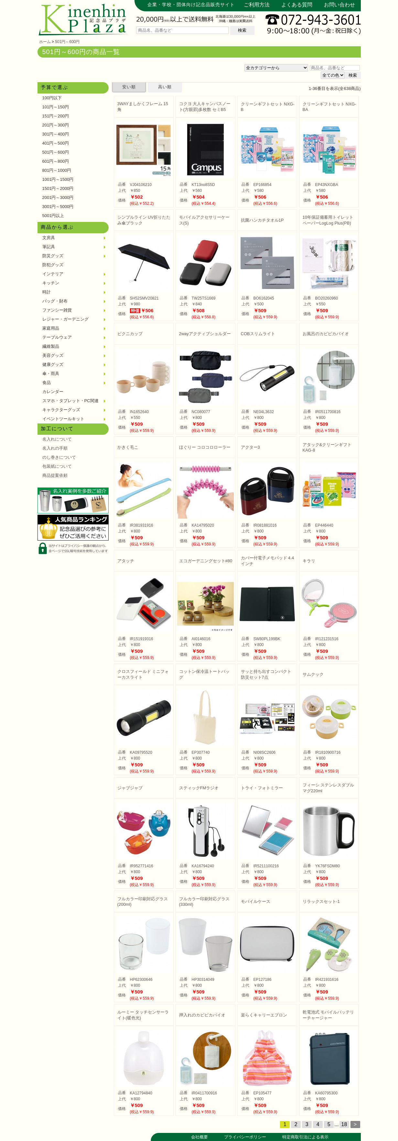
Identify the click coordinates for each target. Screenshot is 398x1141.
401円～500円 (55, 143)
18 (344, 1124)
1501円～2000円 (58, 188)
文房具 (48, 237)
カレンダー (52, 391)
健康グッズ (52, 364)
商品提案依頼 (55, 475)
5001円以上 (53, 215)
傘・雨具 (50, 373)
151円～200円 (55, 116)
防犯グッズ (52, 264)
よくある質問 (296, 4)
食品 (46, 382)
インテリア (52, 273)
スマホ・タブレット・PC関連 (70, 400)
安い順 (129, 86)
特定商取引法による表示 (305, 1137)
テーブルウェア (57, 337)
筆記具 (48, 246)
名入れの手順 (55, 448)
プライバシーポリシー (245, 1137)
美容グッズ (52, 355)
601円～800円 (55, 161)
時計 (46, 292)
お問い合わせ (339, 4)
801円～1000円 (56, 170)
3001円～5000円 (58, 206)
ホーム (45, 41)
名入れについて (57, 439)
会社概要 (199, 1137)
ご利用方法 (257, 4)
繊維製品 (50, 346)
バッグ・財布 (55, 301)
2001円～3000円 (58, 197)
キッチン (50, 282)
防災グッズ (52, 255)
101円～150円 (55, 106)
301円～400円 (55, 134)
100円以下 (52, 97)
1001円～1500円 (58, 179)
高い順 (165, 86)
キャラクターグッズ (61, 409)
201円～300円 (55, 125)
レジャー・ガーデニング (65, 319)
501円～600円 (67, 41)
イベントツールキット (63, 418)
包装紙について (57, 466)
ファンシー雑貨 (57, 310)
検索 (242, 30)
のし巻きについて (59, 457)
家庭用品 (50, 328)
